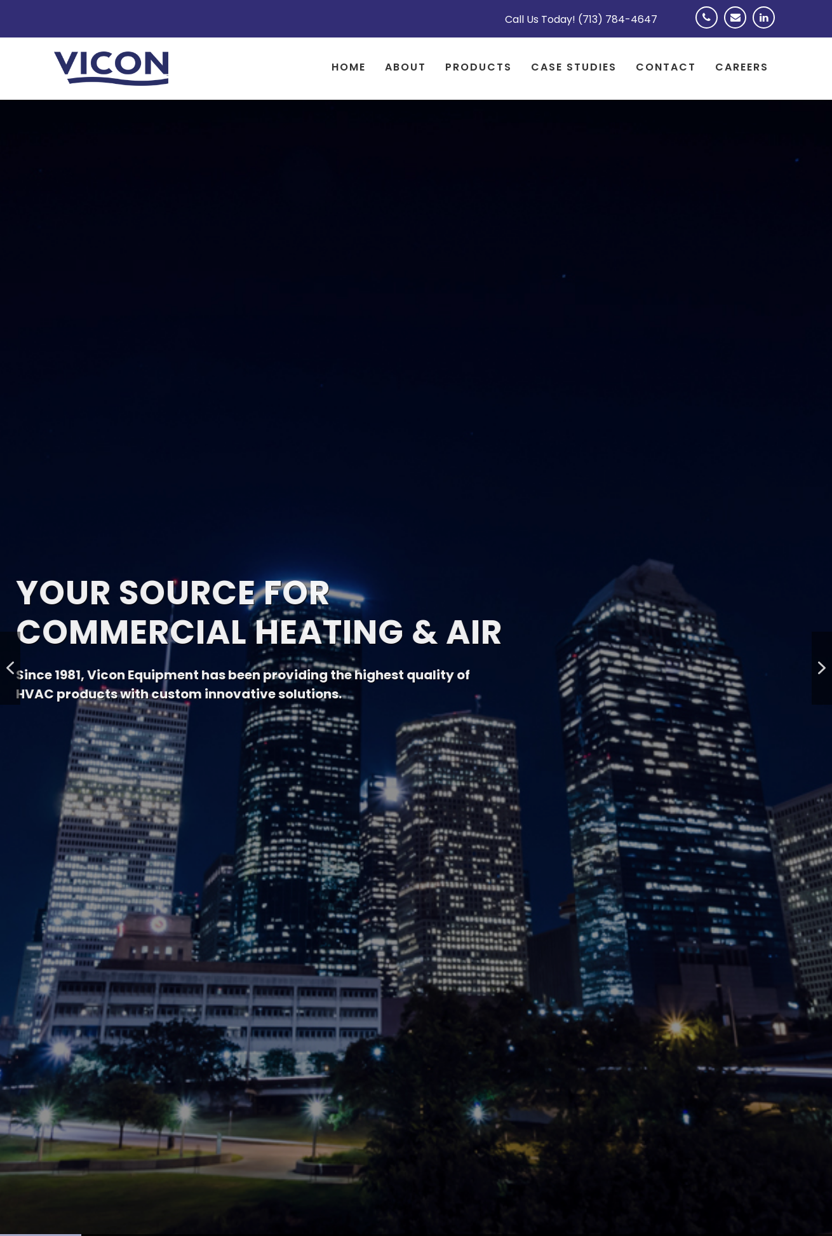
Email (738, 25)
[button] (10, 668)
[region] (416, 668)
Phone (710, 25)
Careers (741, 67)
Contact (666, 67)
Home (349, 67)
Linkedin (767, 25)
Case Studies (574, 67)
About (405, 67)
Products (478, 67)
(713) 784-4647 (617, 19)
